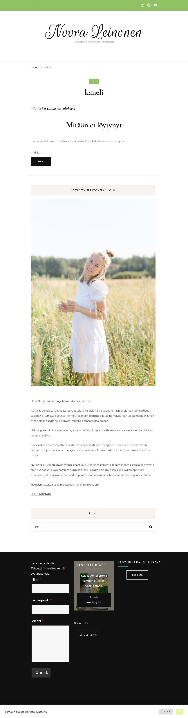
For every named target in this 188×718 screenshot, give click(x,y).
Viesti (37, 621)
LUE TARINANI (41, 494)
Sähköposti (42, 600)
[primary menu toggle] (33, 5)
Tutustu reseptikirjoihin (94, 599)
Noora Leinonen (94, 32)
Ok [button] (179, 711)
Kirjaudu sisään (88, 635)
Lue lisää (137, 575)
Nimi (36, 579)
